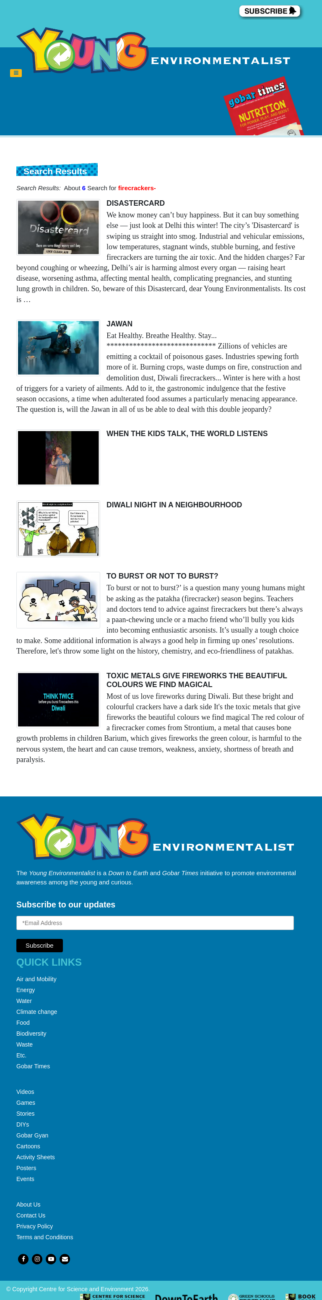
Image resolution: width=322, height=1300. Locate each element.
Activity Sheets (35, 1157)
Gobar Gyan (32, 1135)
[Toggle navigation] (16, 73)
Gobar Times (33, 1066)
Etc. (21, 1055)
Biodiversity (31, 1033)
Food (23, 1022)
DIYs (22, 1124)
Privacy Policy (34, 1226)
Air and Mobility (36, 979)
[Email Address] (155, 923)
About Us (28, 1204)
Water (24, 1001)
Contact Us (30, 1215)
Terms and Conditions (44, 1237)
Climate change (36, 1011)
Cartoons (28, 1146)
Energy (25, 990)
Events (25, 1179)
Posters (26, 1168)
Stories (25, 1113)
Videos (25, 1091)
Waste (24, 1044)
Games (25, 1102)
